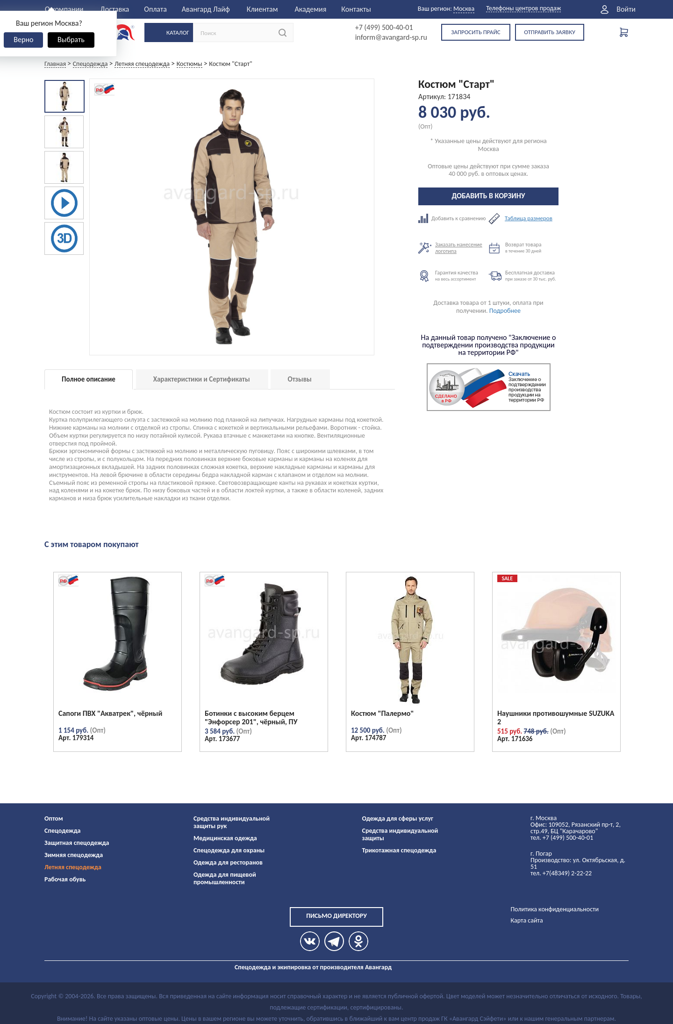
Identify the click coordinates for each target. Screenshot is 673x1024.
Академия (310, 9)
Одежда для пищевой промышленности (224, 878)
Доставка (114, 9)
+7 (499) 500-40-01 (384, 27)
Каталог (177, 32)
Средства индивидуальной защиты (400, 834)
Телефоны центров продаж (523, 8)
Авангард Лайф (206, 9)
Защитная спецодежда (76, 843)
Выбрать (71, 39)
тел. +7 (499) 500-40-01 (561, 838)
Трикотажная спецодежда (399, 850)
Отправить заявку (549, 32)
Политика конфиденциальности (554, 909)
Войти (626, 9)
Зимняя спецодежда (73, 855)
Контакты (356, 9)
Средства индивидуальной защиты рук (231, 822)
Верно (23, 39)
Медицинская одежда (225, 838)
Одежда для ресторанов (228, 862)
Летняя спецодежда (72, 867)
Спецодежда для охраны (229, 850)
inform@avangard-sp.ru (391, 37)
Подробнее (505, 311)
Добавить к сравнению (453, 218)
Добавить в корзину (488, 195)
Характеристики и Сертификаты (201, 379)
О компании (64, 9)
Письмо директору (336, 916)
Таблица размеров (528, 218)
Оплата (155, 9)
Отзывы (300, 379)
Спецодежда (62, 831)
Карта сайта (526, 920)
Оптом (53, 818)
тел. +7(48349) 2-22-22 (561, 873)
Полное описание (88, 379)
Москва (463, 9)
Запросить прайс (475, 32)
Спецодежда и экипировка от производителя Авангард (313, 967)
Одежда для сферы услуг (398, 818)
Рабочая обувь (65, 879)
